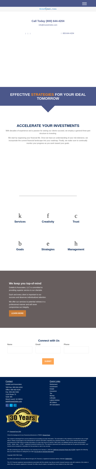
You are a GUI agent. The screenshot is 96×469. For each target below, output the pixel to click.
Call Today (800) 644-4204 (48, 21)
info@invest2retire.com (48, 25)
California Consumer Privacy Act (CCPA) (64, 449)
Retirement (53, 384)
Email (38, 344)
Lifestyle (53, 398)
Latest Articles (55, 400)
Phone (66, 344)
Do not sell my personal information (44, 451)
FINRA (67, 458)
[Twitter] (25, 33)
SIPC (70, 458)
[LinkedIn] (15, 405)
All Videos (53, 402)
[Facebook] (30, 33)
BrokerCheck (46, 435)
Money (52, 396)
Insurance (53, 391)
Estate (52, 389)
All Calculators (55, 405)
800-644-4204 (67, 33)
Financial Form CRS (15, 431)
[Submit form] (48, 361)
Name (9, 344)
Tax (51, 393)
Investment (53, 386)
